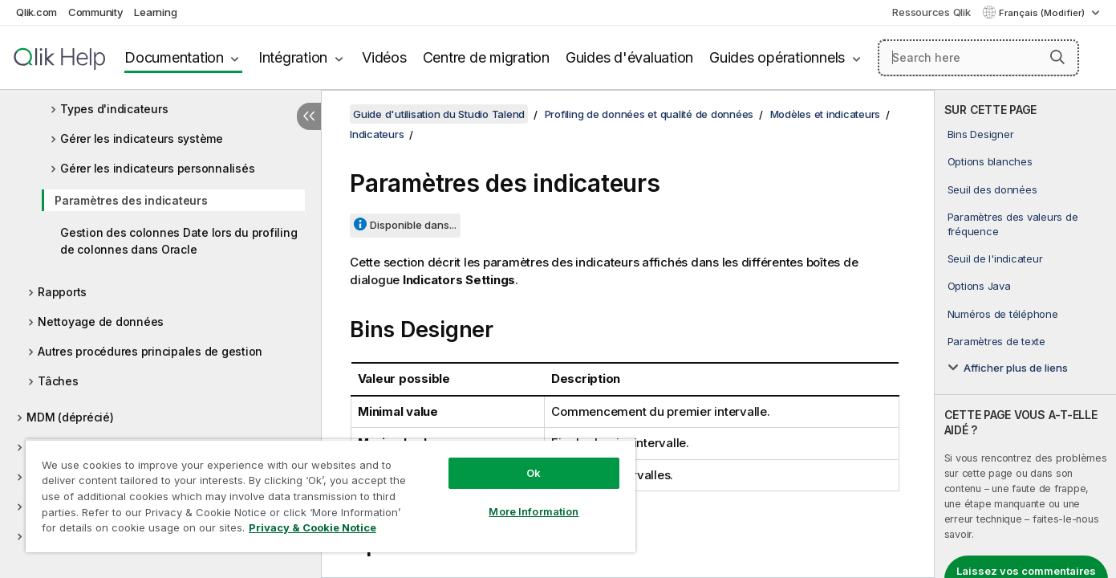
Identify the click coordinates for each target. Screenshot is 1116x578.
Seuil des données (992, 189)
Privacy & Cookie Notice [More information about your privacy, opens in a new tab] (312, 527)
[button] (1057, 57)
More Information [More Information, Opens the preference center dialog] (533, 511)
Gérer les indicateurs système (141, 138)
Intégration (292, 57)
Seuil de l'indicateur (995, 258)
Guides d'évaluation (629, 57)
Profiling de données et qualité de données (649, 114)
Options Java (979, 285)
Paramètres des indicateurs (131, 200)
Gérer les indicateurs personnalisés (157, 168)
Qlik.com (36, 12)
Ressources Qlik (931, 12)
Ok (533, 472)
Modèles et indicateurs (825, 114)
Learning (155, 12)
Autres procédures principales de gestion (150, 351)
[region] (330, 495)
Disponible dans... (413, 224)
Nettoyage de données (101, 321)
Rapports (62, 292)
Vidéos (384, 57)
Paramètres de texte (996, 341)
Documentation (174, 57)
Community (96, 12)
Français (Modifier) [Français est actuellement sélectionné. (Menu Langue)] (1043, 12)
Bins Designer (981, 134)
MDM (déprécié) (70, 417)
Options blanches (990, 161)
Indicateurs (377, 134)
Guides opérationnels (777, 57)
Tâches (58, 381)
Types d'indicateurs (114, 109)
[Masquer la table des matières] (309, 116)
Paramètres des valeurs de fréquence (1013, 224)
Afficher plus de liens (1016, 367)
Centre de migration (486, 57)
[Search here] (978, 58)
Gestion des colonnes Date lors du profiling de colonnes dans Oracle (178, 241)
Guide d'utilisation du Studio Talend (439, 114)
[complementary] (1025, 334)
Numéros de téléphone (1003, 313)
